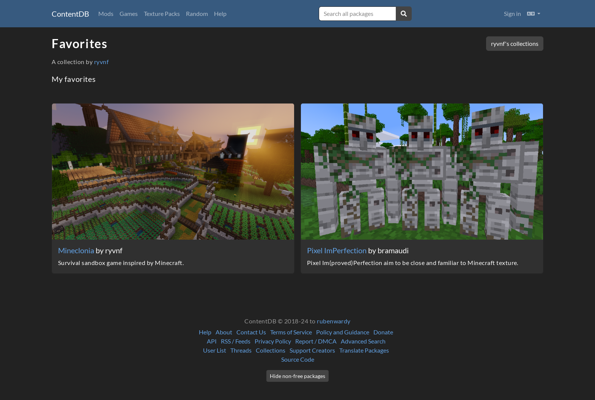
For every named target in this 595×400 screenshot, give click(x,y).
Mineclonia (77, 250)
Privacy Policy (273, 341)
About (224, 332)
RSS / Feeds (235, 341)
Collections (270, 350)
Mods (105, 13)
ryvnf (101, 61)
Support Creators (312, 350)
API (212, 341)
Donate (383, 332)
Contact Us (251, 332)
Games (129, 13)
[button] (533, 13)
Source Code (297, 359)
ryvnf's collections (514, 43)
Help (220, 13)
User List (214, 350)
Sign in (512, 13)
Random (197, 13)
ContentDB (70, 13)
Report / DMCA (316, 341)
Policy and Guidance (342, 332)
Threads (241, 350)
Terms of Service (291, 332)
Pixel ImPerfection (337, 250)
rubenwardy (334, 321)
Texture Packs (162, 13)
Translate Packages (364, 350)
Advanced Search (363, 341)
